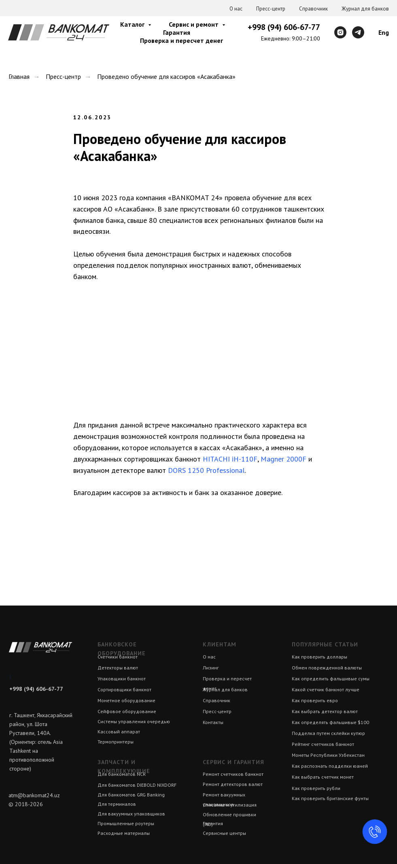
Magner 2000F (283, 459)
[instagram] (340, 32)
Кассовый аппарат (119, 731)
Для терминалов (117, 804)
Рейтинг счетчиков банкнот (323, 744)
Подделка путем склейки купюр (328, 733)
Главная (19, 76)
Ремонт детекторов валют (233, 784)
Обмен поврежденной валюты (327, 668)
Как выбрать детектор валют (325, 711)
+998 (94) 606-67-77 (284, 27)
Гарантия (176, 32)
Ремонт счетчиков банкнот (233, 774)
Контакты (213, 722)
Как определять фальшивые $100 (330, 722)
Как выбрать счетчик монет (323, 777)
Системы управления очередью (134, 721)
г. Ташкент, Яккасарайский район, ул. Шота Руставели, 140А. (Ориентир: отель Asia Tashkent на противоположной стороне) (40, 742)
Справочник (313, 8)
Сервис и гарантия (233, 762)
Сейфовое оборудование (127, 711)
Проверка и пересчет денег (181, 40)
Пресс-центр (270, 8)
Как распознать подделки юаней (330, 766)
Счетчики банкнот (118, 657)
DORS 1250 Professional (206, 470)
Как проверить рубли (316, 788)
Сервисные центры (224, 833)
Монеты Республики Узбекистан (328, 755)
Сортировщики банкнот (124, 689)
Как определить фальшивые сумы (330, 679)
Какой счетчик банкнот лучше (325, 689)
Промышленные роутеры (126, 823)
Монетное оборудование (126, 700)
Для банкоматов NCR (122, 774)
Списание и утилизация (230, 805)
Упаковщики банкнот (122, 679)
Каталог (133, 24)
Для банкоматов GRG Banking (131, 795)
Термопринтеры (116, 742)
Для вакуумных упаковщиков (131, 814)
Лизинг (211, 668)
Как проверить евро (315, 700)
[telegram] (358, 32)
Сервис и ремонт (194, 24)
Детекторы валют (118, 668)
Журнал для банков (365, 8)
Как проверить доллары (319, 657)
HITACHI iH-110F (230, 459)
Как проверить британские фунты (330, 798)
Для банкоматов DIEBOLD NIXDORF (137, 785)
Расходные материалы (124, 833)
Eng (383, 32)
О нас (235, 8)
